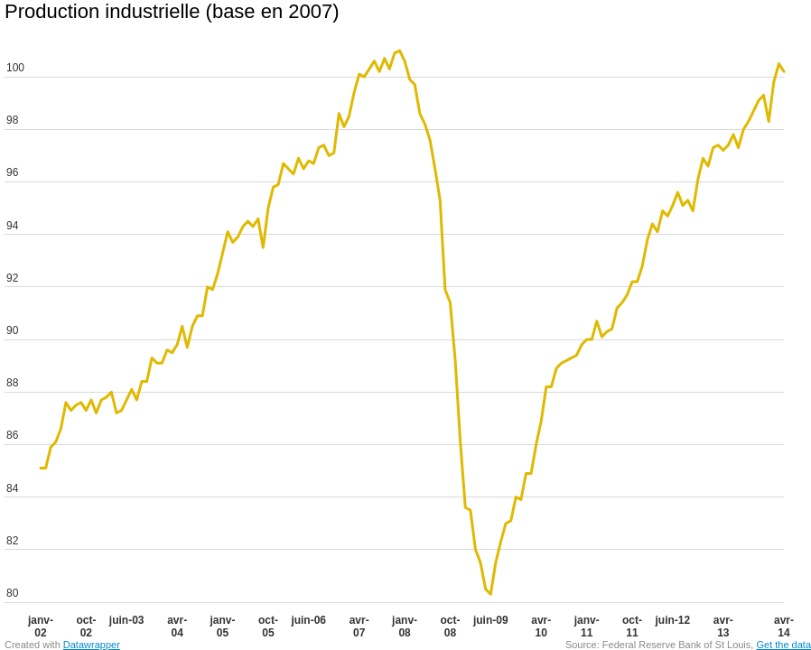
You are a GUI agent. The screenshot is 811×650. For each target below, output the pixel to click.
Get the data (783, 644)
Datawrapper (91, 644)
